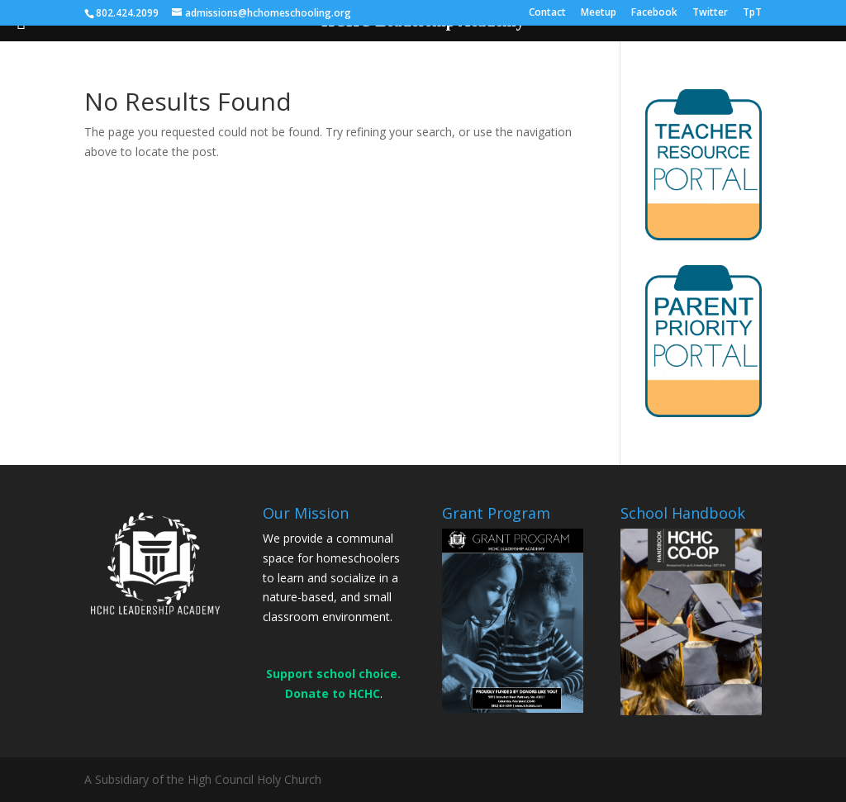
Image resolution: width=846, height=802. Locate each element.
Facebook (654, 13)
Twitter (710, 13)
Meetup (598, 13)
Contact (547, 13)
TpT (752, 13)
